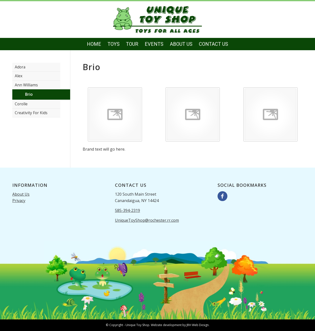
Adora (20, 67)
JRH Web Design (198, 325)
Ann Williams (26, 85)
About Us (21, 194)
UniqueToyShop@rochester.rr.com (147, 220)
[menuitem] (94, 44)
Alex (18, 76)
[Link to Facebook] (222, 196)
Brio (29, 94)
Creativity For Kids (31, 112)
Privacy (18, 200)
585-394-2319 (127, 210)
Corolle (21, 104)
